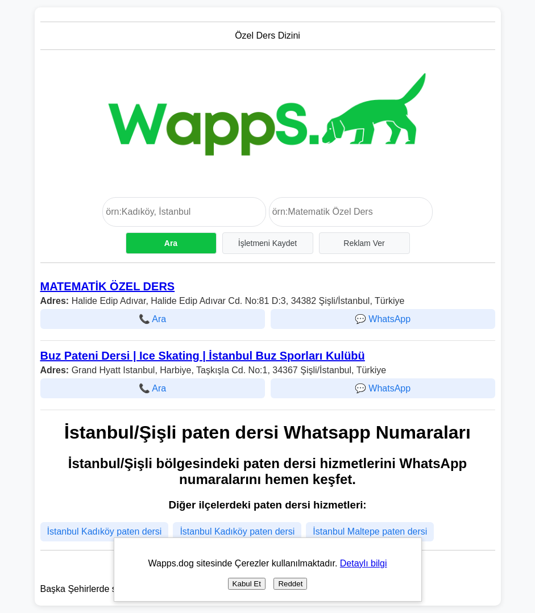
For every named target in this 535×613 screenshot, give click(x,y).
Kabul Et (247, 583)
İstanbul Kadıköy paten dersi (104, 531)
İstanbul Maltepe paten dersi (370, 531)
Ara (170, 243)
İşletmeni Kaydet (267, 243)
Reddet (290, 583)
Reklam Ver (363, 243)
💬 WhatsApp (382, 319)
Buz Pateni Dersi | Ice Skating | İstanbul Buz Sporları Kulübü (202, 355)
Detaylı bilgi (363, 563)
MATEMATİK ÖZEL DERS (107, 286)
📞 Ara (152, 319)
